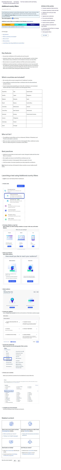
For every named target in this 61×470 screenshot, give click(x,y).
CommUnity (31, 450)
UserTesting (16, 1)
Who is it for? (6, 38)
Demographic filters (46, 32)
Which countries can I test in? (9, 433)
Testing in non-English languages (10, 436)
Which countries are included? (9, 36)
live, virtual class (9, 450)
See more (45, 35)
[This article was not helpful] (15, 460)
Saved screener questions (48, 22)
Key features (5, 34)
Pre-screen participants (47, 18)
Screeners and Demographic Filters (11, 3)
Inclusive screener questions (48, 20)
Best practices (6, 41)
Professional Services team (28, 454)
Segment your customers (48, 16)
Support (30, 452)
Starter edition (21, 26)
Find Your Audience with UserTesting (28, 1)
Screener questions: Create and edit (50, 10)
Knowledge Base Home (7, 1)
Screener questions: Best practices (50, 8)
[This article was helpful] (19, 460)
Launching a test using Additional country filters (13, 43)
